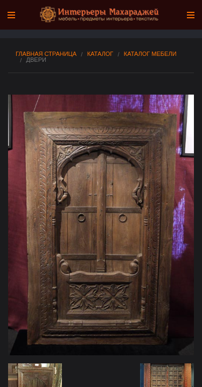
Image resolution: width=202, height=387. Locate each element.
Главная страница (46, 54)
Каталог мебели (150, 54)
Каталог (100, 54)
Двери (36, 60)
